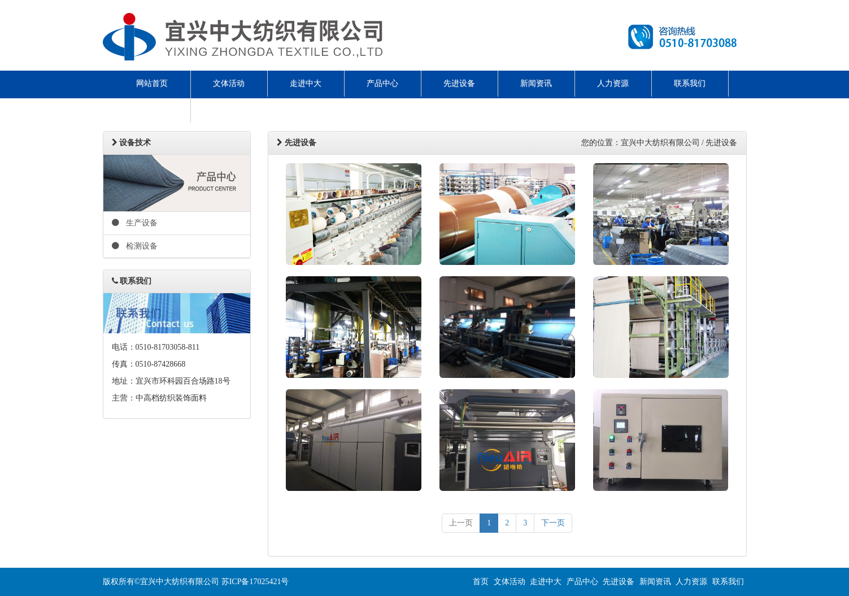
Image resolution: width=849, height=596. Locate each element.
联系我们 (690, 83)
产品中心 (382, 83)
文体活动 (229, 83)
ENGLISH (152, 109)
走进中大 (305, 83)
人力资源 (613, 83)
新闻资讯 (536, 83)
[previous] (461, 523)
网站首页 (152, 83)
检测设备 (135, 246)
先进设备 (459, 83)
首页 (481, 581)
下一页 (553, 523)
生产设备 (135, 223)
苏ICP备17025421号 (255, 581)
